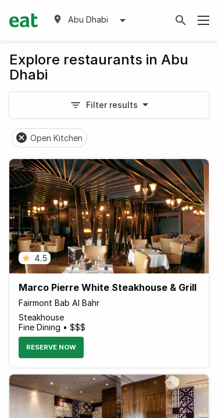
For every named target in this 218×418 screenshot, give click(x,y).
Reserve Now (51, 347)
